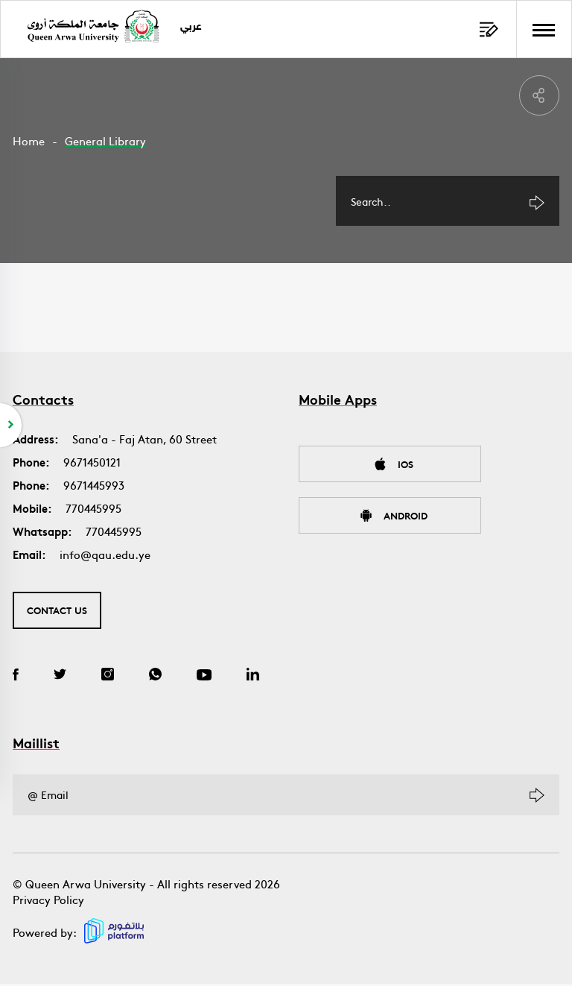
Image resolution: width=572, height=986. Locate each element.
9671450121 (92, 464)
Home (29, 140)
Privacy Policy (48, 901)
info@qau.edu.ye (105, 556)
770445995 (93, 510)
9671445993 (93, 487)
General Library (105, 140)
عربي (193, 27)
